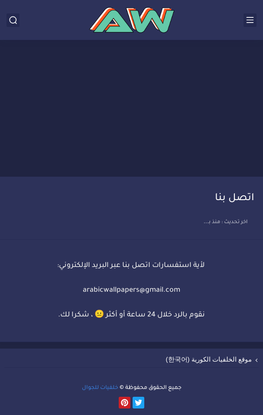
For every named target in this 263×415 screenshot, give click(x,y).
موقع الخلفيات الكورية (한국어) (209, 359)
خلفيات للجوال (100, 388)
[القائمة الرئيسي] (250, 20)
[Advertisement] (131, 109)
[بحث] (12, 20)
